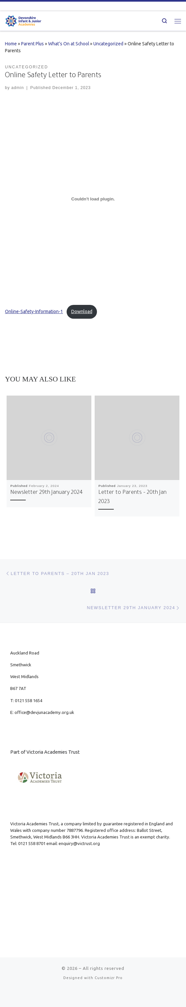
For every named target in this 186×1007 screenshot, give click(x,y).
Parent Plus (32, 43)
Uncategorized (108, 43)
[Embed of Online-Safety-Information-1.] (93, 198)
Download (81, 311)
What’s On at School (68, 43)
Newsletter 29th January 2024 (46, 493)
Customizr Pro (109, 978)
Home (11, 43)
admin (17, 87)
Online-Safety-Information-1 (34, 311)
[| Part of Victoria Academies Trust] (23, 20)
